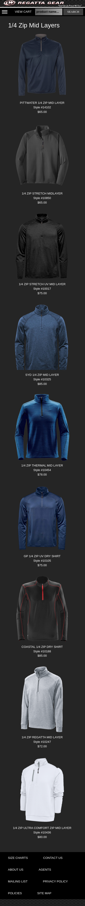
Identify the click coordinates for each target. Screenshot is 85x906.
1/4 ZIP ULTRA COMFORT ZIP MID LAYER (42, 828)
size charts (18, 858)
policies (15, 893)
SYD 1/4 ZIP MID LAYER (42, 374)
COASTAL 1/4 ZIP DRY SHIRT (42, 647)
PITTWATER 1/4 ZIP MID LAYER (42, 102)
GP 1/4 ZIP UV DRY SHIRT (42, 556)
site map (44, 893)
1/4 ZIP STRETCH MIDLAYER (42, 193)
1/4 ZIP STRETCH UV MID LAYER (42, 284)
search (73, 11)
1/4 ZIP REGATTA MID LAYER (42, 737)
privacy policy (55, 881)
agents (45, 869)
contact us (53, 858)
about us (15, 869)
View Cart (23, 11)
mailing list (18, 881)
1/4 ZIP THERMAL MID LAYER (42, 465)
